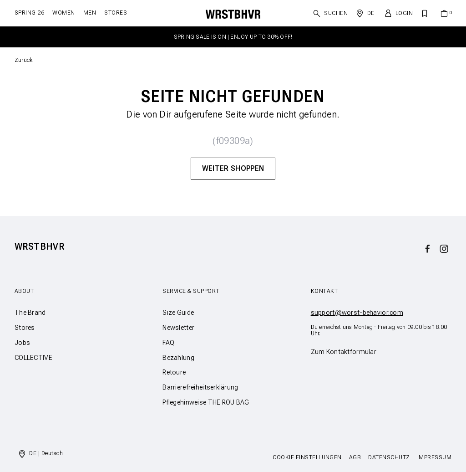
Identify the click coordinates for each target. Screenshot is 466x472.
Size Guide (178, 312)
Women (63, 13)
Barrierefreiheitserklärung (200, 387)
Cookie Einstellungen (307, 457)
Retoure (174, 372)
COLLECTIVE (33, 357)
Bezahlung (178, 357)
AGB (355, 457)
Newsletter (178, 327)
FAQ (168, 342)
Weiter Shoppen (233, 168)
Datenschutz (389, 457)
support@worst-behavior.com (357, 312)
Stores (115, 13)
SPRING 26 (29, 13)
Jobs (22, 342)
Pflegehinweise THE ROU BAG (205, 402)
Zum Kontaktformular (343, 351)
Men (89, 13)
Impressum (434, 457)
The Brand (30, 312)
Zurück (23, 60)
